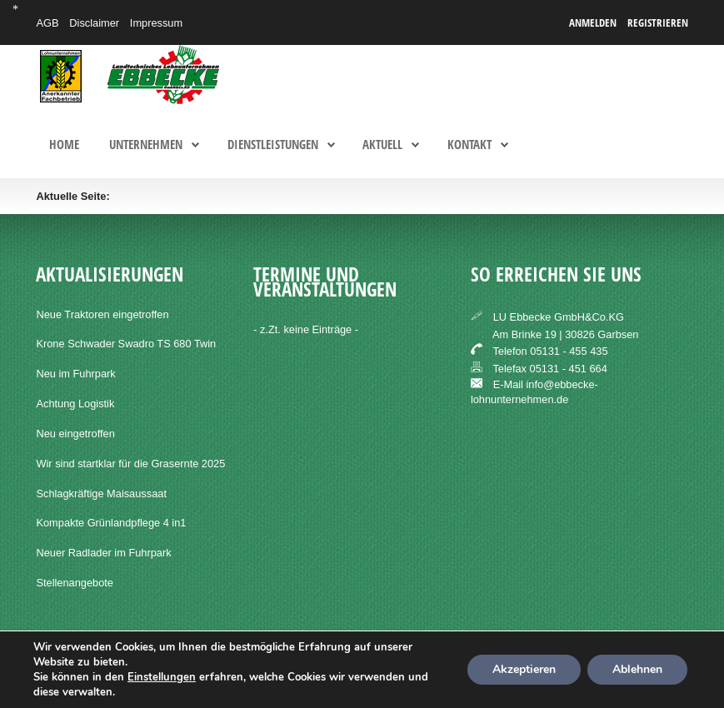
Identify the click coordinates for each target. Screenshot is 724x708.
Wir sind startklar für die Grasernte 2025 (130, 463)
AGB (47, 23)
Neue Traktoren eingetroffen (102, 314)
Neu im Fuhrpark (75, 373)
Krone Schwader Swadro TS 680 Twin (126, 343)
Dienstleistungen (272, 144)
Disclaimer (94, 23)
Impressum (156, 23)
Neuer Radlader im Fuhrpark (103, 552)
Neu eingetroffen (75, 433)
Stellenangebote (74, 582)
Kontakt (469, 144)
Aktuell (382, 144)
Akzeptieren (524, 669)
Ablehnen (637, 669)
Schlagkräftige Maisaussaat (101, 493)
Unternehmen (145, 144)
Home (64, 144)
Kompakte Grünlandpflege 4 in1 (111, 522)
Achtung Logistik (75, 403)
